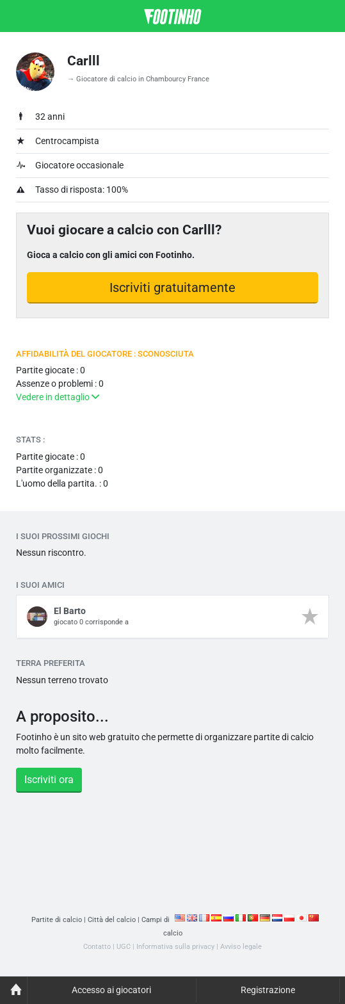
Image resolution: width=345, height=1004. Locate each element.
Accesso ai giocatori (111, 990)
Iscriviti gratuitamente (172, 287)
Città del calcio (112, 920)
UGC (123, 947)
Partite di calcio (56, 920)
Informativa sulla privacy (175, 947)
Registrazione (268, 990)
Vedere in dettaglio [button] (57, 397)
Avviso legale (241, 947)
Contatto (97, 947)
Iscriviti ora (49, 779)
